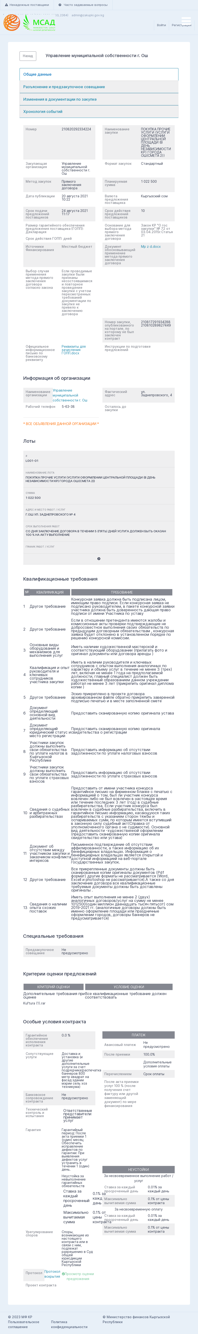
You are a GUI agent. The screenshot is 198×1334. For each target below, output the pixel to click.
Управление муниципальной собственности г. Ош (70, 395)
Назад (28, 56)
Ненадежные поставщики (27, 5)
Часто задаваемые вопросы (83, 5)
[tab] (99, 74)
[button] (99, 559)
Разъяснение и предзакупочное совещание (64, 86)
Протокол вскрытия (52, 1273)
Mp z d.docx (151, 246)
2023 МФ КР (22, 1317)
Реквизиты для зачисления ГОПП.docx (74, 349)
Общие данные (37, 74)
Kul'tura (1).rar (34, 1003)
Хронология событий (42, 111)
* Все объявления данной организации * (61, 424)
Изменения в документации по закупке (60, 99)
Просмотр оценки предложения (78, 1276)
